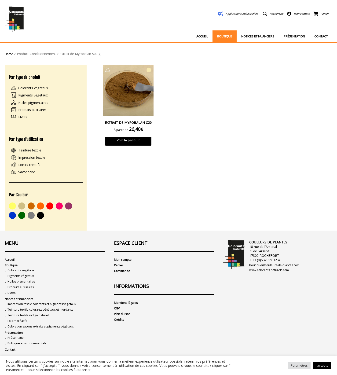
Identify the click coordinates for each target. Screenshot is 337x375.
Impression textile (34, 161)
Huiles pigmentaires (36, 104)
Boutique (224, 36)
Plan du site (123, 322)
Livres (23, 119)
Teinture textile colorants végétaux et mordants (43, 319)
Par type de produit (26, 78)
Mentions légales (127, 310)
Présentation (294, 36)
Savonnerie (28, 176)
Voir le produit (128, 141)
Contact (321, 36)
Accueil (202, 36)
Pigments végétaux (35, 96)
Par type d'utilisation (28, 142)
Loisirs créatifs (31, 168)
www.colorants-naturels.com (271, 276)
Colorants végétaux (35, 89)
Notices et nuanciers (257, 36)
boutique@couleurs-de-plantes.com (276, 270)
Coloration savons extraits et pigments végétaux (44, 337)
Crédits (119, 328)
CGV (117, 316)
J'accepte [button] (322, 365)
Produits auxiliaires (35, 111)
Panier (119, 271)
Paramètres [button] (299, 365)
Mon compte (124, 265)
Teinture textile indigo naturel (29, 325)
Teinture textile (31, 153)
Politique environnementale (28, 356)
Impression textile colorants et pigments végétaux (45, 313)
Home (9, 53)
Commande (123, 277)
